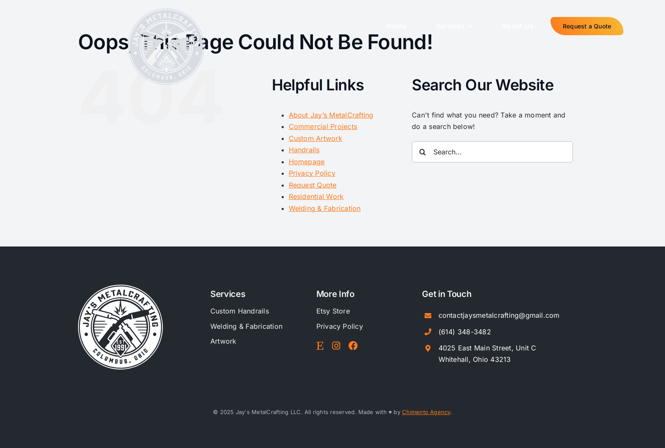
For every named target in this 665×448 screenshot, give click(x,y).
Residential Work (316, 196)
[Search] (422, 151)
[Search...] (492, 151)
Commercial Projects (323, 126)
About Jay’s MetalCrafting (331, 115)
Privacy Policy (312, 173)
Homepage (307, 161)
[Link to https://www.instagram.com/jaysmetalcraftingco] (336, 345)
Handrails (304, 150)
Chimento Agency (426, 412)
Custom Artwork (315, 138)
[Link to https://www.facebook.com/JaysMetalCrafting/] (353, 345)
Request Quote (313, 185)
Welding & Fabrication (325, 208)
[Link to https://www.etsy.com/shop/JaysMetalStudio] (320, 345)
